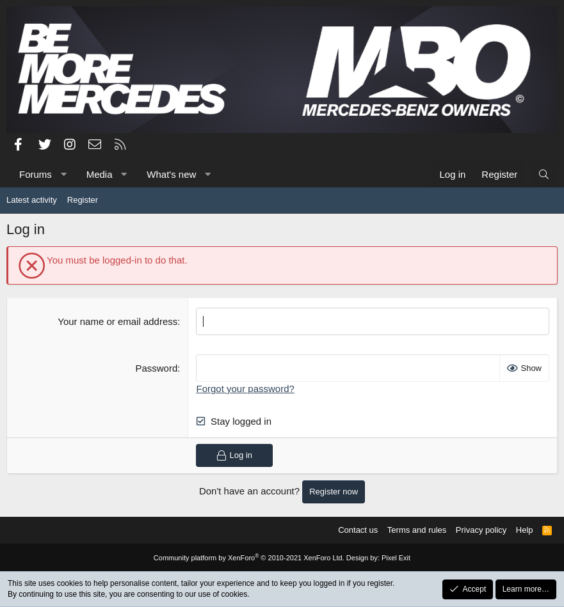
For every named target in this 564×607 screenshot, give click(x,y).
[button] (63, 174)
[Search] (544, 174)
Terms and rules (416, 530)
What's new (171, 174)
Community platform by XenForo (249, 558)
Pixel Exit (396, 558)
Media (99, 174)
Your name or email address (117, 321)
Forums (35, 174)
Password (156, 368)
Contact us (358, 530)
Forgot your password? (245, 388)
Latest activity (31, 200)
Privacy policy (481, 530)
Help (524, 530)
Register (82, 200)
